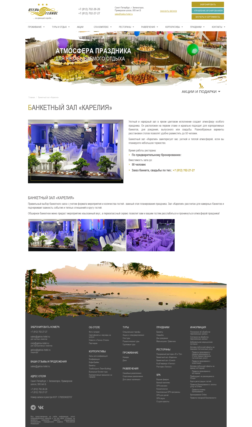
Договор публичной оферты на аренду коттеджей (202, 367)
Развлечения (148, 27)
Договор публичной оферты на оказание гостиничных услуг (202, 348)
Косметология (162, 388)
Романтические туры (131, 341)
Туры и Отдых (59, 27)
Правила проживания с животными (201, 362)
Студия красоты (162, 401)
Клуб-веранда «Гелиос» (165, 363)
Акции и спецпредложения (133, 334)
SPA (158, 375)
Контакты (217, 27)
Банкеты (159, 331)
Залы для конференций (98, 355)
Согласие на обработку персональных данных (199, 337)
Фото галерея (94, 331)
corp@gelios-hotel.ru (40, 343)
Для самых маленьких (131, 379)
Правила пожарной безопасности (203, 397)
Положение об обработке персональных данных (200, 332)
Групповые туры (129, 344)
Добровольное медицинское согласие (201, 342)
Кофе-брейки (94, 362)
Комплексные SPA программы (168, 391)
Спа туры (126, 338)
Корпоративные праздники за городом (100, 375)
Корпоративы (172, 27)
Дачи (125, 360)
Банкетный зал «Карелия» (166, 357)
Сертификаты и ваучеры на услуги (100, 335)
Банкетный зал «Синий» (165, 360)
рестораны (163, 349)
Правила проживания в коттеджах (201, 372)
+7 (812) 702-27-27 (89, 13)
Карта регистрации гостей (200, 381)
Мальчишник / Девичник (166, 341)
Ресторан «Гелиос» (164, 366)
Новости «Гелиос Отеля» (99, 340)
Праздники (196, 27)
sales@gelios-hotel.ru (124, 14)
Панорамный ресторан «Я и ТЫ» (169, 354)
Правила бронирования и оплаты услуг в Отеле (203, 385)
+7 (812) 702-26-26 (89, 9)
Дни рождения (162, 338)
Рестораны (125, 27)
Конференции (94, 359)
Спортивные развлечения (133, 376)
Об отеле (94, 327)
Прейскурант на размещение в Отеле (202, 377)
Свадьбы (160, 334)
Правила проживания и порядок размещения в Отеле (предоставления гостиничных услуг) (201, 355)
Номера (126, 357)
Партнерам (93, 343)
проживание (130, 352)
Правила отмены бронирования (198, 390)
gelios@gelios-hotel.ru (40, 350)
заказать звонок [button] (168, 11)
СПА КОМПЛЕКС (101, 27)
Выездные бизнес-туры (98, 371)
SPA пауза (160, 398)
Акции (80, 27)
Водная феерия (162, 379)
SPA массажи (161, 385)
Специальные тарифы (131, 331)
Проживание (35, 27)
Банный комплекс (163, 382)
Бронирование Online (198, 394)
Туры (126, 327)
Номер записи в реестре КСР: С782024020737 (51, 397)
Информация (198, 327)
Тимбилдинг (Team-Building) (100, 368)
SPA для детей (162, 395)
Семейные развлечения (132, 373)
